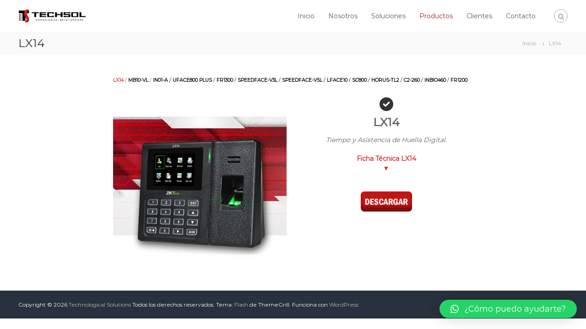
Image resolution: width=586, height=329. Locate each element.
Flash (241, 304)
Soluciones (388, 16)
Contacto (521, 16)
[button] (508, 309)
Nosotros (343, 16)
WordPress (343, 304)
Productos (436, 16)
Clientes (479, 16)
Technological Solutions (100, 304)
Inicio (306, 16)
